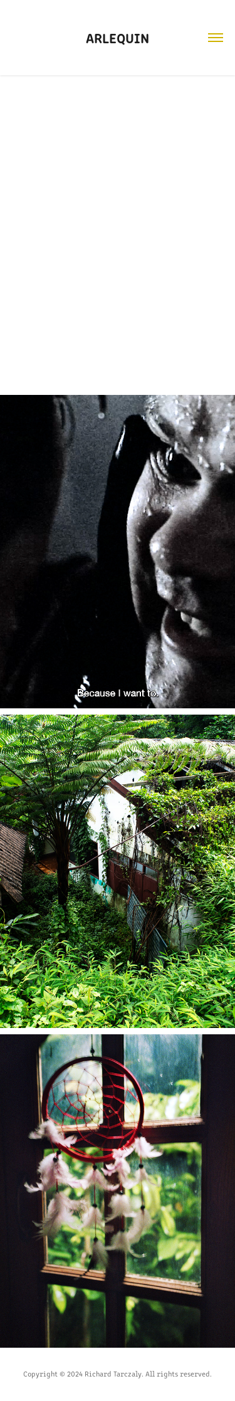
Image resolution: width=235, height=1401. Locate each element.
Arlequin (117, 37)
